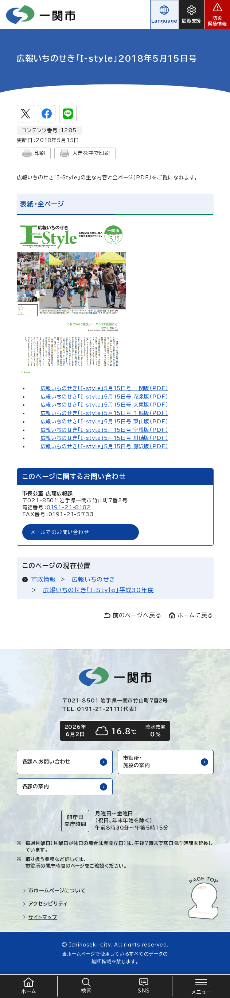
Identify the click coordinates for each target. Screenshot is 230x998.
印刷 (34, 153)
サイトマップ (40, 917)
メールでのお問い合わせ (60, 532)
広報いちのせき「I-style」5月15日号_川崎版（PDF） (104, 438)
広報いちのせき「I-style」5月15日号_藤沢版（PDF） (104, 446)
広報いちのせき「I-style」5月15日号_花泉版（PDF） (104, 396)
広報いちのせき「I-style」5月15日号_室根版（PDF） (104, 430)
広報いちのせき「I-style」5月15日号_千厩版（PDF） (104, 413)
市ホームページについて (54, 890)
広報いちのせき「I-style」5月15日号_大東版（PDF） (104, 404)
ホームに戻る (191, 615)
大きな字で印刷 (85, 153)
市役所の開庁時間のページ (55, 866)
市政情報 (43, 579)
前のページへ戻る (132, 615)
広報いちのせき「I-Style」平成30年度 (98, 590)
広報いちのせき (94, 579)
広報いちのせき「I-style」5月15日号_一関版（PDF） (104, 388)
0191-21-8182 (69, 507)
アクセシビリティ (45, 903)
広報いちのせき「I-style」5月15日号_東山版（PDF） (104, 421)
